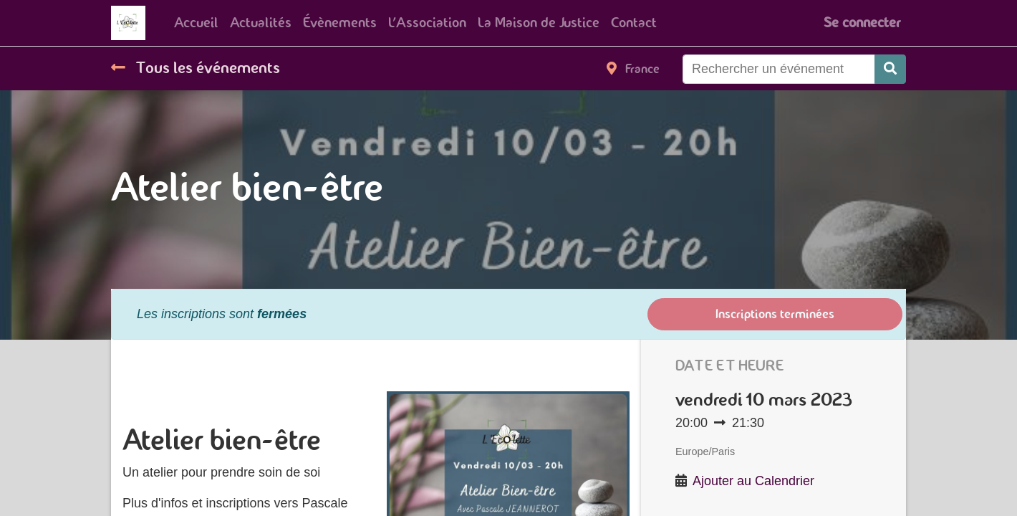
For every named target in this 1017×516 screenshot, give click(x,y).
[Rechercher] (890, 69)
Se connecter (862, 23)
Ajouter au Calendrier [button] (753, 481)
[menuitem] (196, 22)
